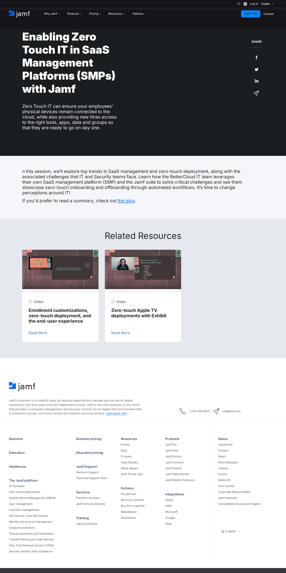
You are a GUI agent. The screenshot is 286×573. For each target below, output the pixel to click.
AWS (168, 506)
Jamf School (173, 456)
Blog (124, 450)
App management (20, 504)
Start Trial (250, 13)
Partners (128, 488)
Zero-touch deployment (24, 492)
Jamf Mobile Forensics (180, 480)
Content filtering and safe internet (31, 539)
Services (83, 492)
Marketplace (129, 512)
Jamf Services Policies (90, 504)
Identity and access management (30, 522)
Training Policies (86, 524)
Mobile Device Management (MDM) (32, 498)
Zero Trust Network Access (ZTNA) (31, 545)
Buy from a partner (133, 506)
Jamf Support (87, 466)
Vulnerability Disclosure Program (239, 504)
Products (172, 438)
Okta (168, 524)
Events (125, 444)
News (222, 456)
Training (83, 518)
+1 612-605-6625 (191, 411)
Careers (223, 468)
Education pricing (90, 452)
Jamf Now (171, 450)
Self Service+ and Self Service (28, 516)
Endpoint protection (22, 528)
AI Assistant (16, 486)
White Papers (129, 468)
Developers (128, 518)
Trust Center (226, 486)
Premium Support (87, 472)
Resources (130, 438)
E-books (126, 456)
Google (170, 518)
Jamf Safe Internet (177, 474)
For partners (128, 494)
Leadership (225, 444)
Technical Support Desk (91, 478)
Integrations (175, 494)
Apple (169, 500)
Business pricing (89, 438)
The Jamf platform (24, 480)
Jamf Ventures (227, 498)
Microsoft (171, 512)
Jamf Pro (171, 444)
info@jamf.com (230, 411)
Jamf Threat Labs (132, 474)
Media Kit (224, 480)
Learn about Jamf (117, 413)
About (223, 438)
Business (16, 438)
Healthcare (18, 466)
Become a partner (132, 500)
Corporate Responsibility (234, 492)
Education (17, 452)
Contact (223, 450)
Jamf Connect (174, 462)
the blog (126, 200)
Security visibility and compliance (30, 551)
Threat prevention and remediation (31, 533)
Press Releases (228, 462)
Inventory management (24, 510)
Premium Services (88, 498)
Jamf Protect (173, 468)
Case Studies (129, 462)
